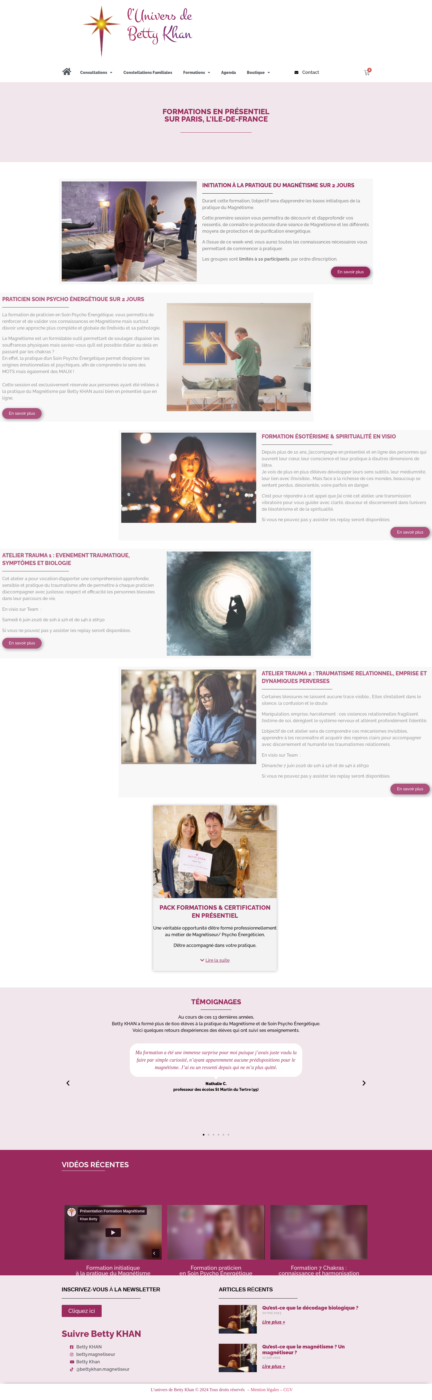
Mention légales (265, 1389)
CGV (288, 1389)
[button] (214, 960)
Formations (196, 72)
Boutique (258, 72)
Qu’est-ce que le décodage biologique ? (310, 1308)
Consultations (96, 72)
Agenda (228, 72)
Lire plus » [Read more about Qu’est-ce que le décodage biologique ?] (273, 1322)
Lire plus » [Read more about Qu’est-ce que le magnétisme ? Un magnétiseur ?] (273, 1366)
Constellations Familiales (147, 72)
